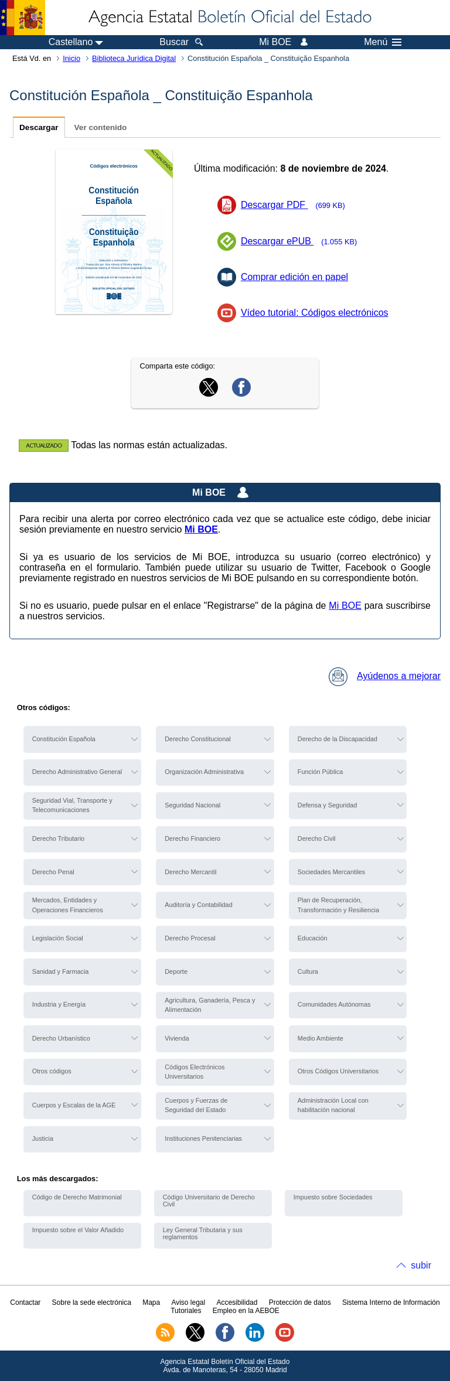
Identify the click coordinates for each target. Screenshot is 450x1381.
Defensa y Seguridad (327, 805)
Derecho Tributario (58, 838)
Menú (382, 42)
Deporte (176, 971)
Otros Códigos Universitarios (338, 1071)
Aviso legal (188, 1302)
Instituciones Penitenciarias (203, 1138)
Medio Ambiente (320, 1038)
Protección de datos (300, 1302)
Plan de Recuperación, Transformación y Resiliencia (338, 904)
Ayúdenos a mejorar (385, 676)
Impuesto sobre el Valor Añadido (78, 1229)
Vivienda (177, 1038)
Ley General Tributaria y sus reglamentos (203, 1233)
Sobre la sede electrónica (91, 1302)
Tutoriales (186, 1311)
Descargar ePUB (302, 241)
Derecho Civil (317, 838)
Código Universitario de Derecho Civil (209, 1201)
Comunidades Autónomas (334, 1004)
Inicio (71, 58)
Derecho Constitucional (197, 738)
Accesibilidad (236, 1302)
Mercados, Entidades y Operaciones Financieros (67, 904)
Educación (313, 938)
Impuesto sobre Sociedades (333, 1197)
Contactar (25, 1302)
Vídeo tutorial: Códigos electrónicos (314, 313)
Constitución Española (64, 738)
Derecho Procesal (190, 938)
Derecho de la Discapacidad (337, 738)
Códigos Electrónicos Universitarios (194, 1071)
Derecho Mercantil (190, 871)
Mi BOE (345, 606)
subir (421, 1265)
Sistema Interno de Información (391, 1302)
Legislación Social (57, 938)
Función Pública (320, 771)
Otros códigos (51, 1071)
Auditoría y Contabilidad (198, 904)
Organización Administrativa (204, 771)
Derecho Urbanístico (61, 1038)
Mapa (151, 1302)
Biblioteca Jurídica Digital (134, 58)
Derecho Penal (53, 871)
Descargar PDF (297, 205)
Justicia (42, 1138)
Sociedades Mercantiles (331, 871)
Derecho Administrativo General (77, 771)
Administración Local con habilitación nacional (333, 1105)
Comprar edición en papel (294, 277)
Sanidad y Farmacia (60, 971)
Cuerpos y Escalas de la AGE (74, 1105)
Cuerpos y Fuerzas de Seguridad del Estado (196, 1105)
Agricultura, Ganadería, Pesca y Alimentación (210, 1005)
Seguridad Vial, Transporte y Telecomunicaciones (72, 805)
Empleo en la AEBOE (246, 1311)
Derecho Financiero (192, 838)
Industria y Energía (59, 1004)
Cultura (308, 971)
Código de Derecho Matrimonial (77, 1197)
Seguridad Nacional (192, 805)
